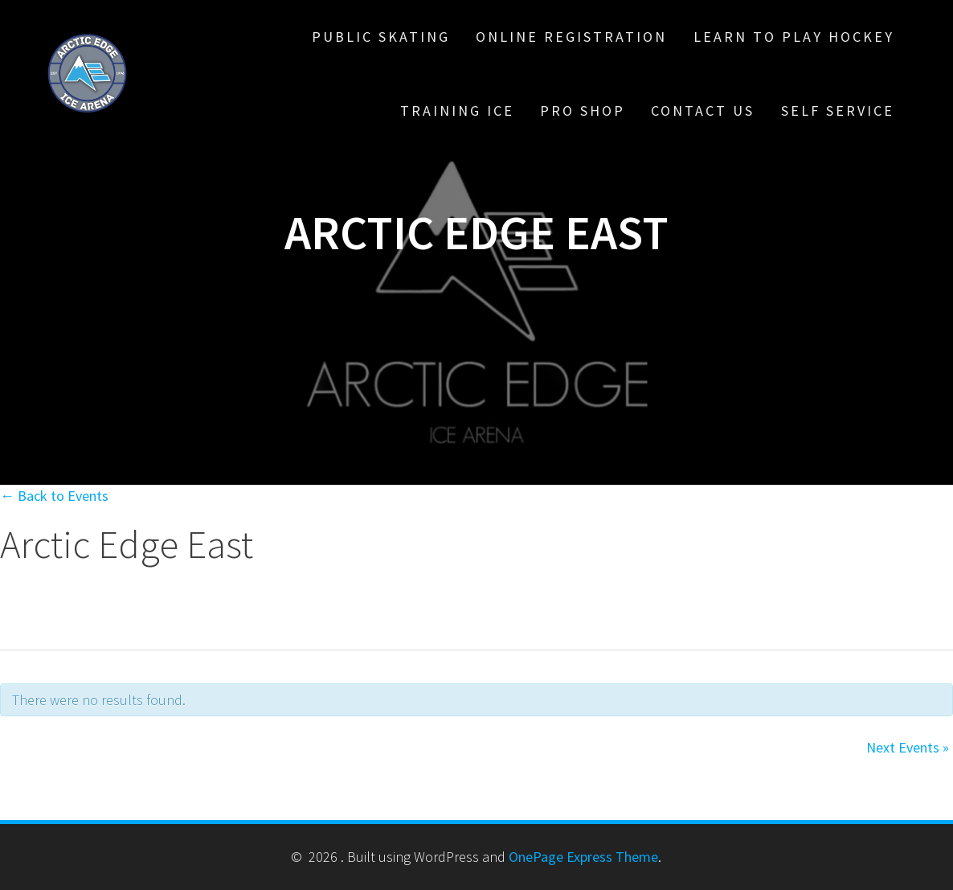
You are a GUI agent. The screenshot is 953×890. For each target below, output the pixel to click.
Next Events (907, 747)
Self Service (837, 110)
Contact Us (703, 110)
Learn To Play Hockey (793, 36)
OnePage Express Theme (583, 856)
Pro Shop (582, 110)
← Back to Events (54, 495)
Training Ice (457, 110)
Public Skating (381, 36)
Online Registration (571, 36)
